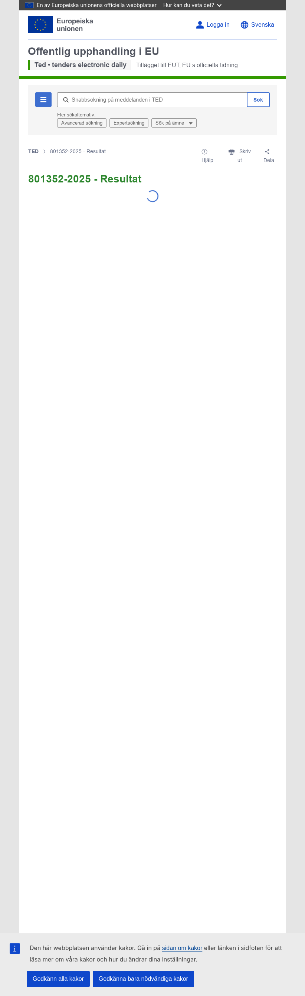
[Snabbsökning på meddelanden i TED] (152, 99)
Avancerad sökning (81, 123)
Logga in (218, 25)
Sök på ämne (170, 123)
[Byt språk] (257, 25)
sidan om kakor (182, 948)
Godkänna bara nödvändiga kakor (143, 979)
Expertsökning (129, 123)
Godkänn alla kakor (58, 979)
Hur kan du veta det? (192, 5)
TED (33, 151)
